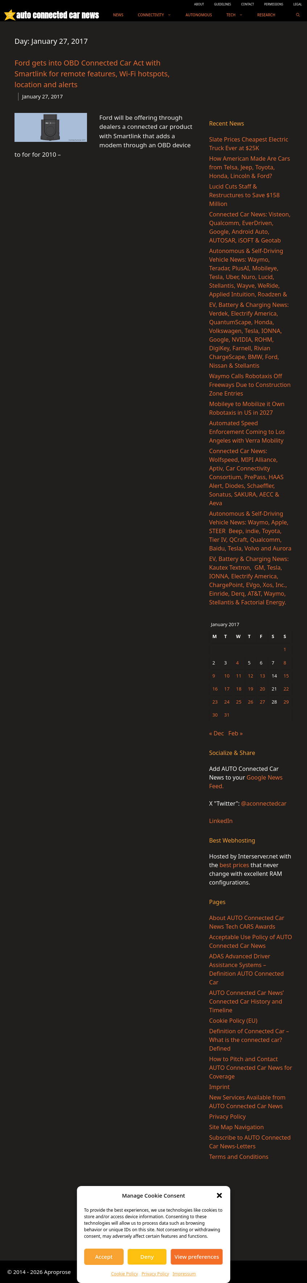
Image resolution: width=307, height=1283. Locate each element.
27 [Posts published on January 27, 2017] (262, 702)
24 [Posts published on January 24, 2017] (227, 702)
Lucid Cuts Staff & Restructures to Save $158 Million (244, 195)
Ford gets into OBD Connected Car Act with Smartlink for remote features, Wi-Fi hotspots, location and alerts (92, 73)
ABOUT (199, 4)
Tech (238, 15)
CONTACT (247, 4)
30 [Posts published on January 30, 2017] (215, 715)
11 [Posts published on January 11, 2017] (238, 675)
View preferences (196, 1256)
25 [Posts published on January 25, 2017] (238, 702)
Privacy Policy (155, 1274)
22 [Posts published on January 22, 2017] (286, 688)
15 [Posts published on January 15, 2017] (286, 675)
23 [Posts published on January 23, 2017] (215, 702)
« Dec (216, 733)
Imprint (219, 1087)
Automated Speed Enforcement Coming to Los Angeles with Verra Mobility (247, 431)
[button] (219, 1195)
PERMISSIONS (273, 4)
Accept (103, 1256)
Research (266, 14)
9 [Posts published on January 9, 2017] (213, 675)
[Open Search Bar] (298, 15)
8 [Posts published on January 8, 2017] (284, 662)
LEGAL (297, 4)
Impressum (184, 1274)
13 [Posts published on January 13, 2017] (262, 675)
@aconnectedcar (263, 803)
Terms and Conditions (239, 1157)
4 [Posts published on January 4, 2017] (237, 662)
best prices (234, 865)
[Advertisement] (251, 72)
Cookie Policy (124, 1274)
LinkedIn (221, 821)
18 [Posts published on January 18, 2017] (238, 688)
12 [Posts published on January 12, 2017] (250, 675)
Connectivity (158, 15)
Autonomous (199, 14)
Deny (147, 1256)
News (118, 14)
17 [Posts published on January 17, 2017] (227, 688)
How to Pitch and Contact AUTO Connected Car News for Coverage (250, 1067)
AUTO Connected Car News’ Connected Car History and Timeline (246, 1001)
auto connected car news (57, 15)
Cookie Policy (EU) (233, 1021)
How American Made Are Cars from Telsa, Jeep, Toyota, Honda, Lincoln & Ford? (249, 167)
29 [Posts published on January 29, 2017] (286, 702)
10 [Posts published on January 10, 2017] (227, 675)
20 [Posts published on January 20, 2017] (262, 688)
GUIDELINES (222, 4)
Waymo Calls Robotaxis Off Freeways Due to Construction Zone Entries (250, 384)
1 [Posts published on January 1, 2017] (284, 649)
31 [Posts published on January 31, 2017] (227, 715)
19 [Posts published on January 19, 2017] (250, 688)
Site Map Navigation (236, 1127)
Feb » (235, 733)
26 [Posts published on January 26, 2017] (250, 702)
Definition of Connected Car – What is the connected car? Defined (249, 1039)
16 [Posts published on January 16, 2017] (215, 688)
